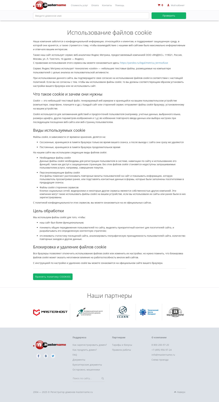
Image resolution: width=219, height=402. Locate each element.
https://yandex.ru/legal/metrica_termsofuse (144, 62)
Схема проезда (160, 359)
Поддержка (79, 337)
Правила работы (121, 349)
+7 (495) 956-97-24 (162, 349)
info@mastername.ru (163, 354)
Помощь (119, 5)
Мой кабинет (177, 5)
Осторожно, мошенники (86, 369)
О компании (159, 337)
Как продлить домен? (85, 349)
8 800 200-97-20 (160, 344)
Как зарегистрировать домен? (90, 344)
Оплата (95, 5)
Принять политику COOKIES (53, 276)
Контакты (107, 5)
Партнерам (118, 337)
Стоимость (79, 5)
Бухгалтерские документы (87, 364)
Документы (79, 359)
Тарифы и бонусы (122, 344)
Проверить (169, 15)
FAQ (75, 354)
